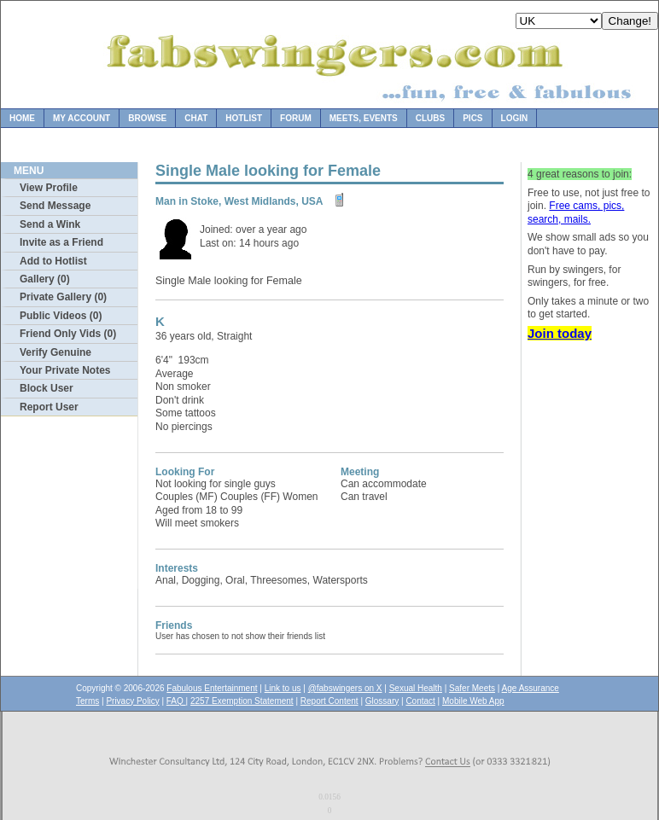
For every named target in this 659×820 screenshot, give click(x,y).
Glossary (382, 701)
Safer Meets (472, 688)
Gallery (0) (45, 279)
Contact (419, 701)
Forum (296, 118)
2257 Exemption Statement (242, 701)
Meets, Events (364, 118)
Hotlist (243, 118)
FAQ (176, 701)
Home (22, 118)
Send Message (55, 206)
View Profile (49, 188)
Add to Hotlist (53, 261)
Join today (560, 333)
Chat (195, 118)
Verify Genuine (55, 352)
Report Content (329, 701)
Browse (147, 118)
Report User (49, 407)
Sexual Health (415, 688)
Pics (472, 118)
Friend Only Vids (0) (68, 334)
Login (514, 118)
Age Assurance (530, 688)
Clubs (430, 118)
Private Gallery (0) (63, 297)
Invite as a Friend (61, 242)
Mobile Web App (473, 701)
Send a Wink (50, 224)
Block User (46, 388)
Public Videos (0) (61, 316)
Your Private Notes (65, 370)
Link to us (283, 688)
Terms (87, 701)
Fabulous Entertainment (211, 688)
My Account (81, 118)
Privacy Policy (132, 701)
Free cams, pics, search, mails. (576, 212)
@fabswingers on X (345, 688)
